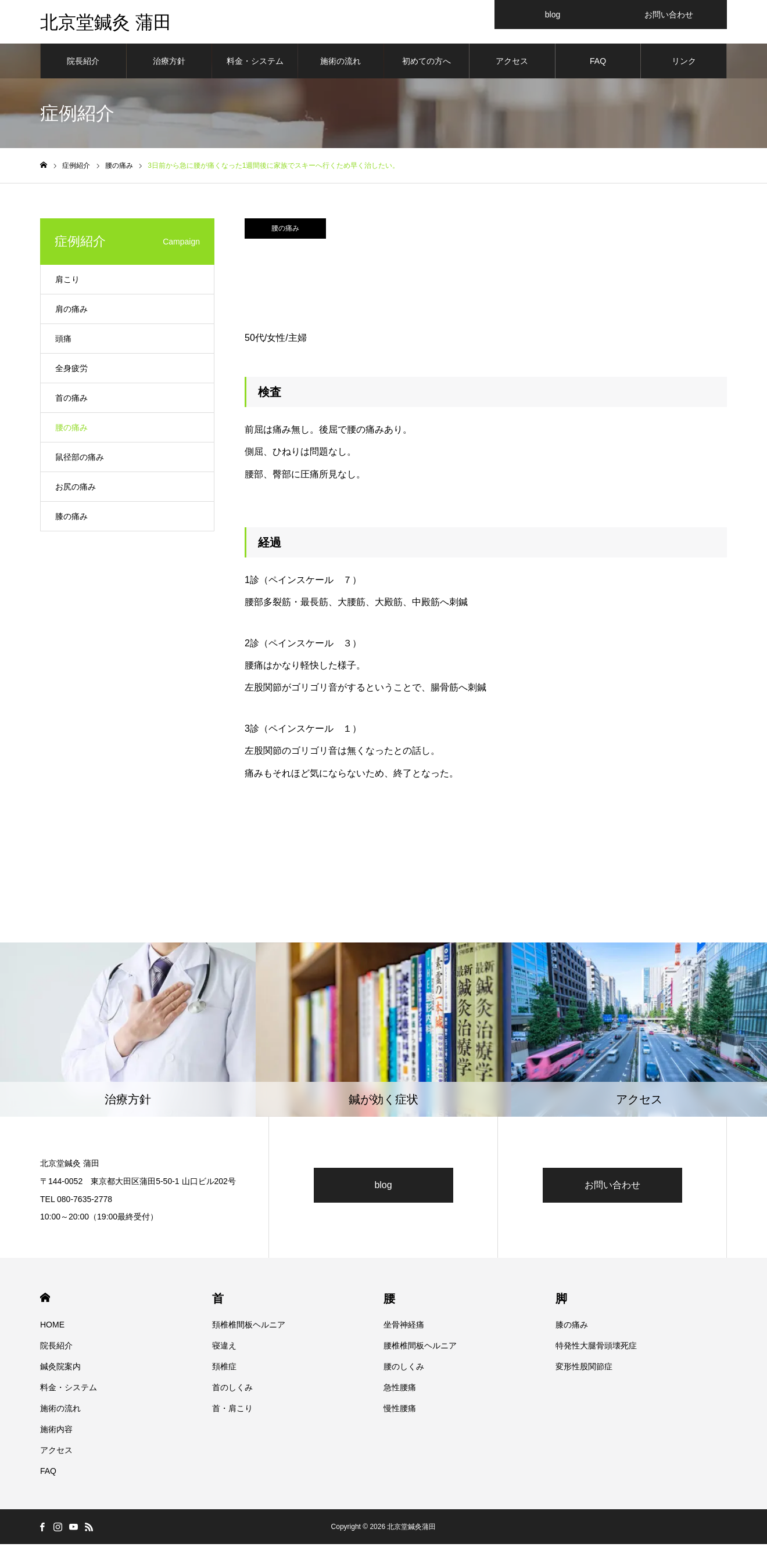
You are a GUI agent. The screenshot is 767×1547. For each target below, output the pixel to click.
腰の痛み (285, 231)
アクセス (512, 64)
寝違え (224, 1348)
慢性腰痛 (400, 1411)
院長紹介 (83, 64)
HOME (45, 1300)
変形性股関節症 (583, 1369)
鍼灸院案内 (60, 1369)
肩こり (67, 282)
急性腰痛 (400, 1390)
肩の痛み (71, 311)
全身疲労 (71, 371)
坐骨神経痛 (404, 1327)
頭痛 (63, 341)
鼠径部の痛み (79, 460)
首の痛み (71, 400)
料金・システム (255, 64)
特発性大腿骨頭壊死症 (596, 1348)
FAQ (598, 64)
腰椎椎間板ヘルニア (420, 1348)
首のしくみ (232, 1390)
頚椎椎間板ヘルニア (248, 1327)
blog (383, 1188)
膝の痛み (71, 519)
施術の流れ (340, 64)
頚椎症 (224, 1369)
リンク (684, 64)
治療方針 (169, 64)
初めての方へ (426, 64)
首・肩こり (232, 1411)
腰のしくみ (404, 1369)
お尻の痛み (75, 489)
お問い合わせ (612, 1188)
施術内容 (56, 1432)
